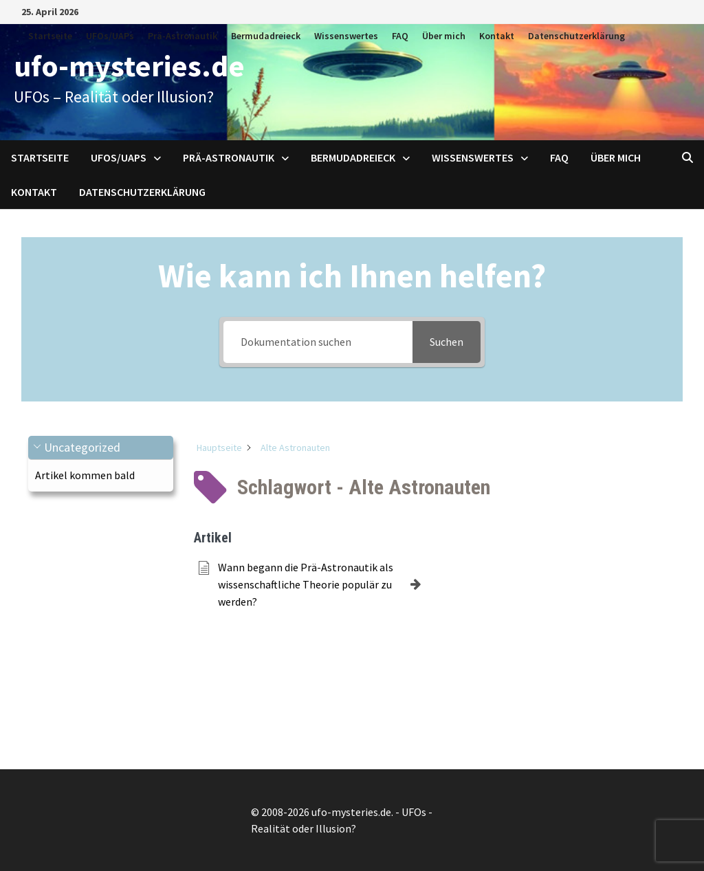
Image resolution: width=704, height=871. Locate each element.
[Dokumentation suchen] (317, 342)
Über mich (443, 36)
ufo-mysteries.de (129, 66)
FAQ (400, 36)
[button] (100, 448)
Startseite (50, 36)
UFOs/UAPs (110, 36)
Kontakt (496, 36)
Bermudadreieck (265, 36)
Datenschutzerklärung (576, 36)
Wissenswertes (346, 36)
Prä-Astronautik (182, 36)
